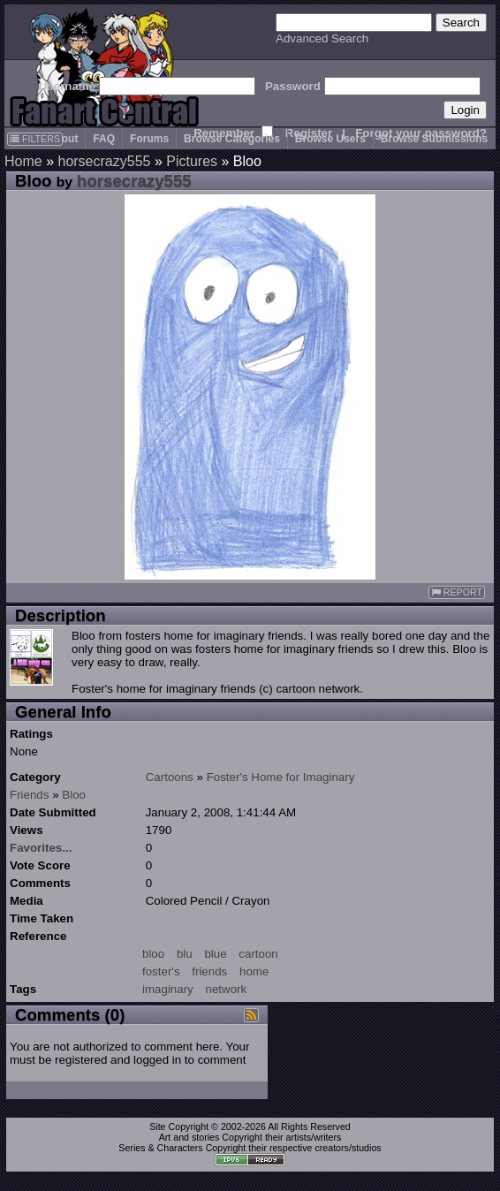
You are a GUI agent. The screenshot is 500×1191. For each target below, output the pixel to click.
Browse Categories (232, 139)
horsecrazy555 (103, 161)
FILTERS (35, 138)
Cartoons (169, 777)
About (63, 139)
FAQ (104, 139)
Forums (149, 139)
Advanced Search (322, 38)
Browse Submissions (434, 139)
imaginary (167, 989)
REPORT (456, 592)
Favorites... (41, 847)
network (225, 989)
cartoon (258, 953)
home (254, 971)
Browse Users (330, 139)
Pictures (191, 161)
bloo (153, 953)
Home (23, 161)
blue (215, 953)
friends (209, 971)
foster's (161, 971)
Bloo (74, 794)
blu (185, 953)
